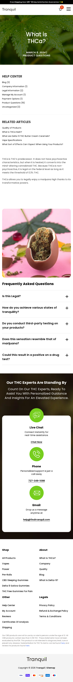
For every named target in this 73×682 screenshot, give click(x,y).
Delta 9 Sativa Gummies (15, 585)
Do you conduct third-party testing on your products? (30, 325)
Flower (5, 569)
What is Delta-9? (48, 580)
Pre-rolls (7, 574)
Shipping (7, 627)
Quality (43, 569)
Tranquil (40, 667)
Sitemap (50, 667)
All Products (8, 558)
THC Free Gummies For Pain (17, 591)
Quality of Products (11, 127)
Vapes (5, 563)
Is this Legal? (11, 296)
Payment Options (11, 98)
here (63, 643)
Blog (4, 82)
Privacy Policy (46, 605)
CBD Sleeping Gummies (15, 580)
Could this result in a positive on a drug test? (30, 357)
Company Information (13, 86)
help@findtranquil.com (36, 519)
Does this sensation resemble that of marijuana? (29, 341)
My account (8, 610)
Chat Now (36, 442)
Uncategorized (9, 106)
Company (44, 563)
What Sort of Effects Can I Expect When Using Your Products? (32, 144)
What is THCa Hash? (12, 132)
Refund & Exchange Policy (53, 610)
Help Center (8, 605)
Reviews (6, 616)
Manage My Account (12, 94)
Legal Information (11, 90)
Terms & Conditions (50, 616)
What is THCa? (47, 558)
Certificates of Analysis (15, 621)
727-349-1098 (36, 480)
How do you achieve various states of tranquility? (29, 310)
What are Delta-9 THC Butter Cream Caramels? (26, 136)
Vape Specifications (12, 140)
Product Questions (36, 55)
